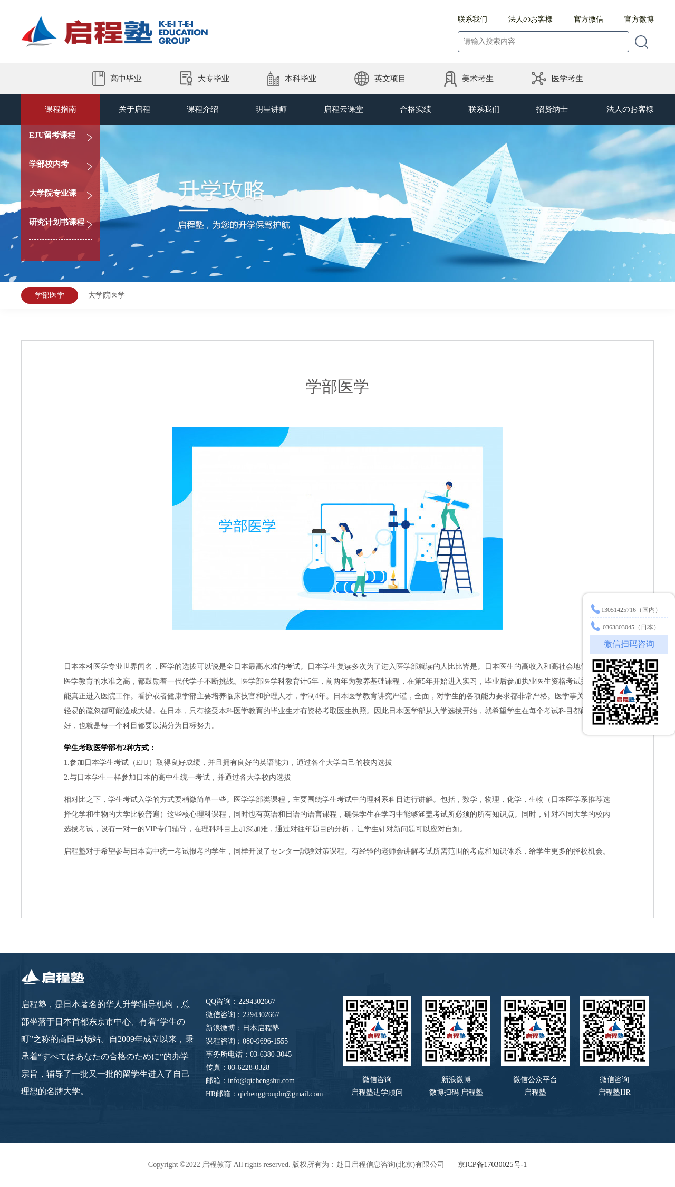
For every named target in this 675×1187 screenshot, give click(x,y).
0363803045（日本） (625, 627)
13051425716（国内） (625, 610)
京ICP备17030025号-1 (492, 1165)
